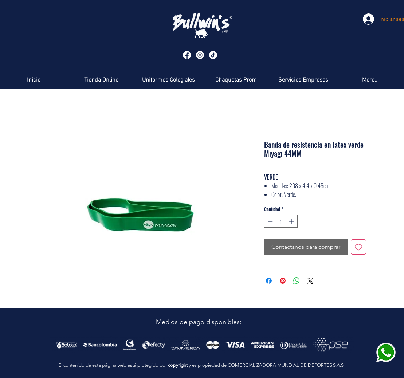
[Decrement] (269, 221)
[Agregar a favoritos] (358, 247)
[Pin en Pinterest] (282, 280)
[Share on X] (310, 280)
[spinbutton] (281, 221)
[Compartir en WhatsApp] (296, 280)
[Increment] (292, 221)
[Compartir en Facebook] (268, 280)
